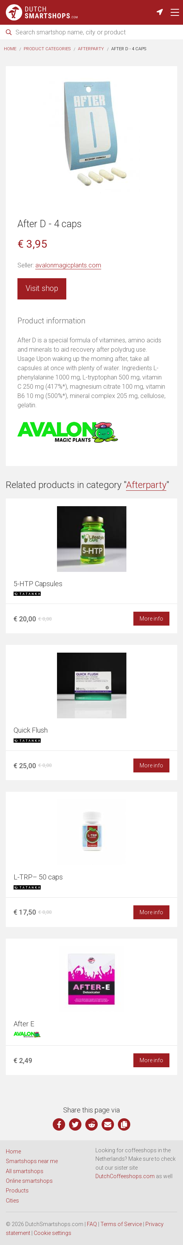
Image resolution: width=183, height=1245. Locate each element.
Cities (12, 1200)
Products (17, 1190)
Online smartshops (29, 1181)
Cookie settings (52, 1233)
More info (151, 619)
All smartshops (24, 1171)
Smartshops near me (32, 1161)
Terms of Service (121, 1224)
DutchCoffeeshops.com (125, 1176)
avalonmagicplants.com (68, 265)
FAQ (92, 1224)
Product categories (47, 48)
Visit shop (42, 288)
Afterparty (91, 48)
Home (10, 48)
